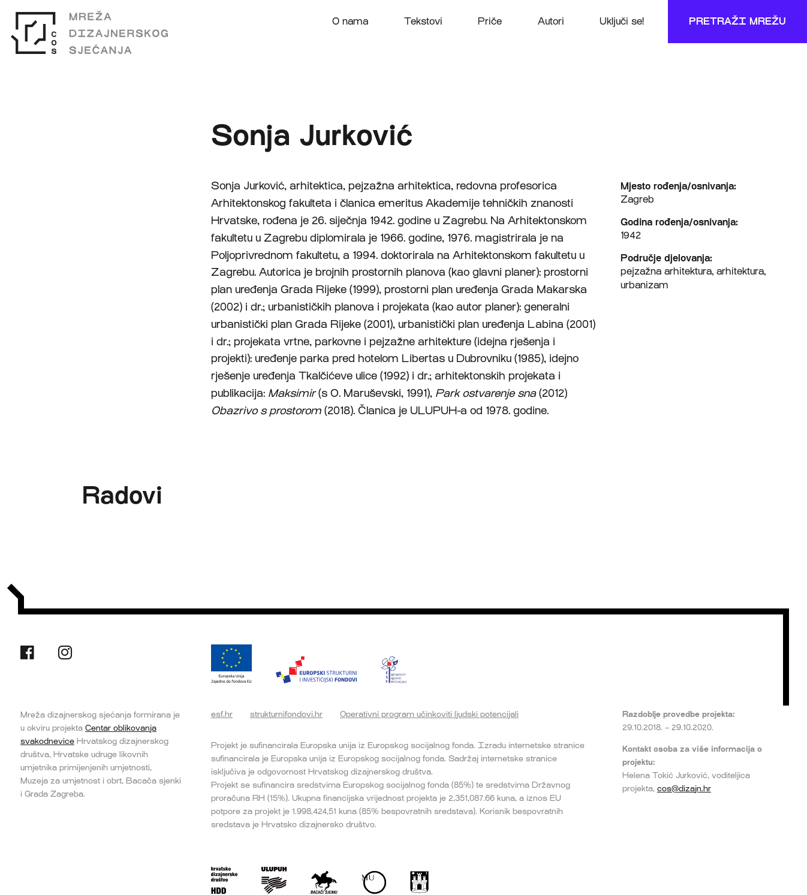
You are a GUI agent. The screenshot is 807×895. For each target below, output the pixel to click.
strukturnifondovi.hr (286, 714)
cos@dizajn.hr (684, 788)
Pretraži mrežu (737, 21)
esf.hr (222, 714)
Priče (490, 21)
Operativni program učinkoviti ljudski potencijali (429, 714)
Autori (551, 21)
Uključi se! (622, 21)
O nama (350, 21)
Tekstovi (423, 21)
